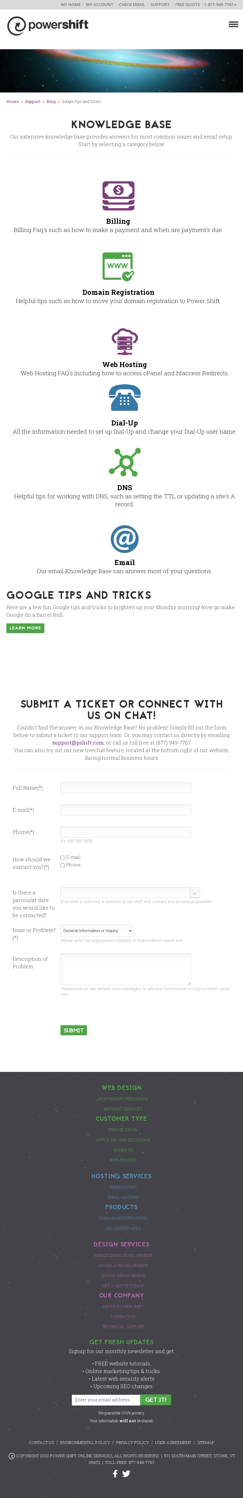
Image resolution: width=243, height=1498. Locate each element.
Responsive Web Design (123, 1099)
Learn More (25, 628)
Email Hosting (123, 1197)
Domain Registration (118, 292)
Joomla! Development (123, 1265)
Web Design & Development (123, 1255)
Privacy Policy (132, 1442)
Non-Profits (123, 1160)
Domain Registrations (123, 1218)
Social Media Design (123, 1275)
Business (123, 1150)
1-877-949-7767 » (220, 4)
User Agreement (173, 1442)
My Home (71, 4)
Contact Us (123, 1316)
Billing (118, 221)
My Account (100, 4)
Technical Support (123, 1326)
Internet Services (123, 1109)
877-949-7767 (142, 1462)
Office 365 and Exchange (123, 1140)
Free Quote (187, 4)
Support (160, 4)
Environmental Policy (85, 1442)
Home (12, 101)
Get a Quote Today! (123, 1285)
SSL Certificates (123, 1228)
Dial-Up (124, 422)
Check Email (132, 4)
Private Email (123, 1129)
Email (125, 562)
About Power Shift (123, 1306)
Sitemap (206, 1442)
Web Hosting (124, 364)
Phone (70, 865)
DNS (124, 487)
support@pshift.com (78, 742)
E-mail (70, 857)
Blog (51, 101)
